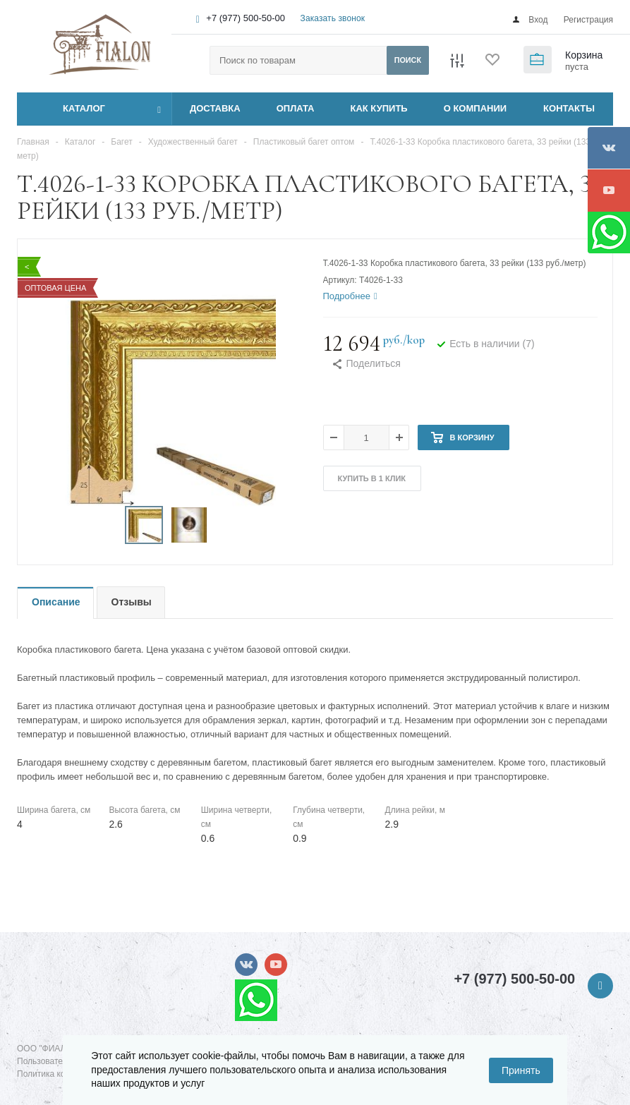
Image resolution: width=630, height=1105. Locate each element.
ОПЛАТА (296, 108)
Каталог (68, 108)
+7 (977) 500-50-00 (245, 18)
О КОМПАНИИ (475, 108)
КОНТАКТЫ (569, 108)
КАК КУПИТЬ (379, 108)
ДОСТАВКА (215, 108)
